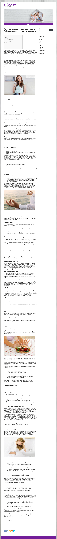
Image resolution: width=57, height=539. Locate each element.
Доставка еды (43, 41)
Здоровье (29, 24)
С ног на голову (9, 41)
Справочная (42, 53)
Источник (6, 524)
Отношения (35, 24)
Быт (24, 24)
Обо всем (41, 24)
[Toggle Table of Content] (20, 36)
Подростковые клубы (44, 51)
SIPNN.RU (10, 4)
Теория (6, 38)
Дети (20, 24)
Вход (6, 43)
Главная (15, 24)
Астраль (8, 40)
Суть (6, 37)
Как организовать (8, 44)
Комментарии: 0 (14, 32)
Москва (41, 44)
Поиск (40, 28)
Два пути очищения (10, 39)
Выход (6, 48)
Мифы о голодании (8, 42)
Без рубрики (42, 36)
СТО (41, 54)
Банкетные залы (43, 35)
